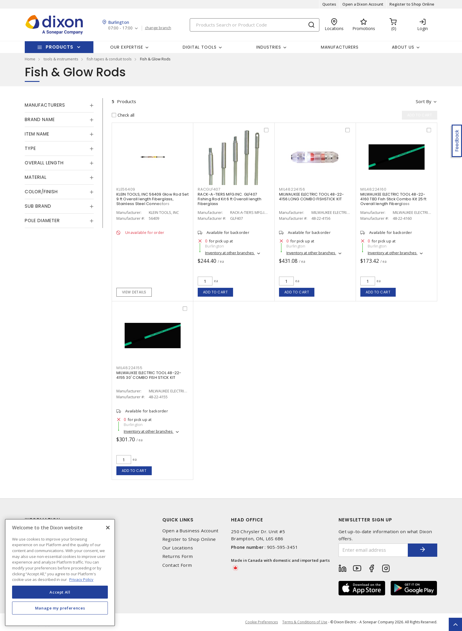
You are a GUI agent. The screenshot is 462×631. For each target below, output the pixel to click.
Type (30, 148)
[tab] (59, 105)
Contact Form (177, 565)
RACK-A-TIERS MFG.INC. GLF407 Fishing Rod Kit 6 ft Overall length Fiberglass (229, 199)
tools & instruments (61, 59)
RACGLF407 (209, 189)
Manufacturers (340, 47)
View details (134, 292)
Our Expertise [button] (126, 47)
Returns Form (177, 556)
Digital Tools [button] (200, 47)
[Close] (107, 527)
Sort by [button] (423, 101)
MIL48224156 (292, 189)
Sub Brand (38, 206)
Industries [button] (268, 47)
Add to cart (215, 292)
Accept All (60, 592)
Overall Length (44, 163)
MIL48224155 (129, 367)
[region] (60, 572)
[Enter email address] (373, 550)
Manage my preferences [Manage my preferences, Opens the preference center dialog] (60, 608)
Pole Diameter (42, 220)
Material (36, 177)
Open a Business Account (190, 530)
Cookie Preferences (261, 622)
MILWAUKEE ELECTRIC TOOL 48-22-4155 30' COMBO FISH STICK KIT (149, 375)
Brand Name (40, 119)
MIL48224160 (373, 189)
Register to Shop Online (412, 4)
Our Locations (177, 548)
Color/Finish (41, 192)
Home (30, 59)
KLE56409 (125, 189)
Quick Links (178, 520)
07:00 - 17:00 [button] (120, 28)
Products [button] (59, 47)
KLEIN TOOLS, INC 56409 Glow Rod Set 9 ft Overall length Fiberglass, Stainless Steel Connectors (152, 199)
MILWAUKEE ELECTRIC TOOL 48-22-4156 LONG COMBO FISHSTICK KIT (311, 196)
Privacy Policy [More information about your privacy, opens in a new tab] (81, 579)
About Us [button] (403, 47)
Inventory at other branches (230, 252)
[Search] (254, 25)
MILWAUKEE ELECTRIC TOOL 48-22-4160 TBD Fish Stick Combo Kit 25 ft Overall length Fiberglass (393, 199)
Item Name (37, 134)
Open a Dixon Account (362, 4)
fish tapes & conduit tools (109, 59)
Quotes (329, 4)
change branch (158, 28)
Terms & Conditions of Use (304, 622)
